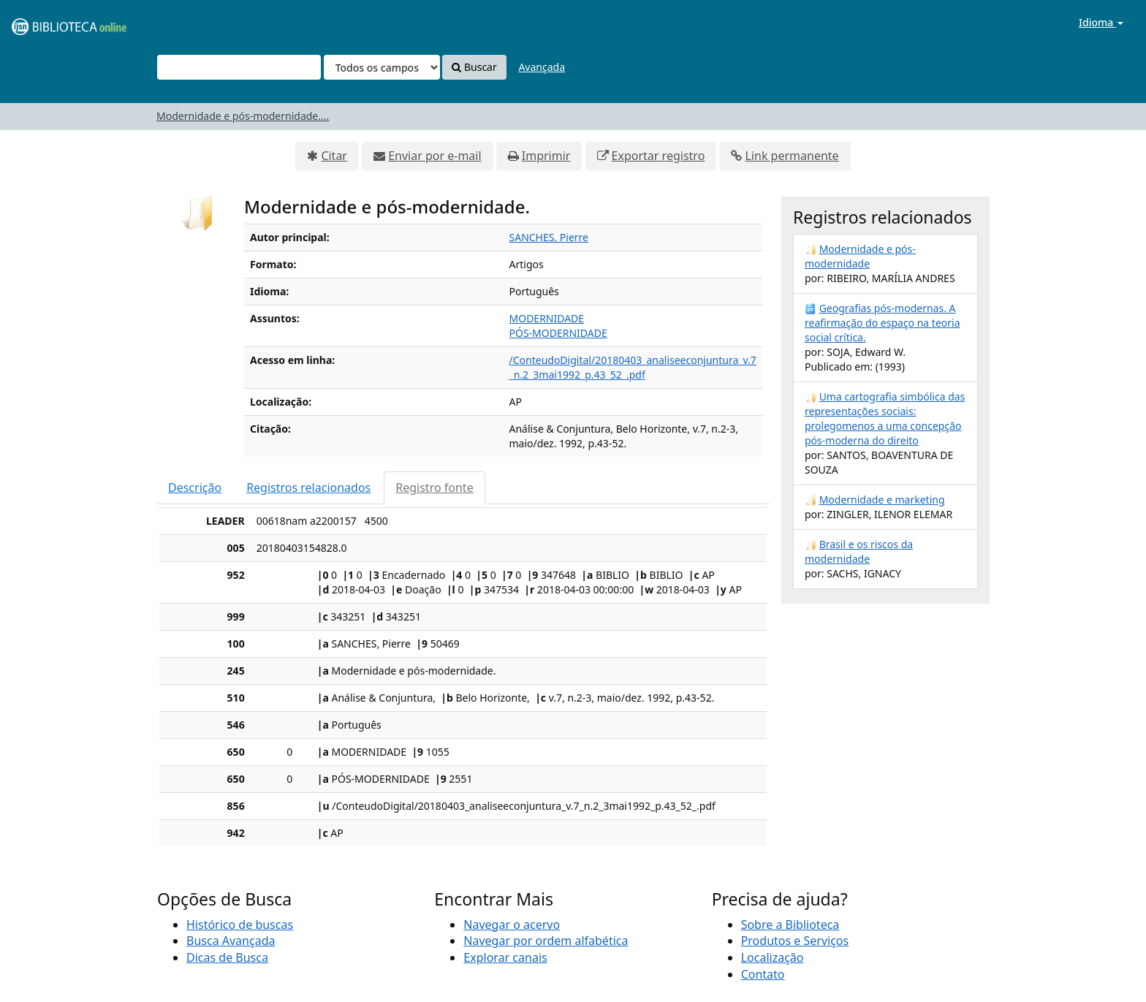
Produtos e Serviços (795, 941)
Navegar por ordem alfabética (545, 941)
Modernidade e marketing (882, 499)
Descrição (194, 487)
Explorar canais (505, 957)
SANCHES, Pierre (549, 237)
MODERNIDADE (547, 318)
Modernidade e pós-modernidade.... (242, 116)
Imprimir (546, 156)
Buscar (474, 67)
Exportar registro (658, 156)
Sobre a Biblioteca (790, 924)
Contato (763, 974)
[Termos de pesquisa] (239, 67)
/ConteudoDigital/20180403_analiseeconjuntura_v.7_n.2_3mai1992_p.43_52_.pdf (632, 367)
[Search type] (382, 67)
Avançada (541, 67)
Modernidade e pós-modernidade (860, 256)
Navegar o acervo (511, 924)
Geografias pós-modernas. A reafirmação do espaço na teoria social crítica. (882, 322)
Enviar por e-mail (434, 156)
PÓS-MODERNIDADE (558, 333)
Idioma (1101, 22)
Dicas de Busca (227, 957)
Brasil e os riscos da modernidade (859, 551)
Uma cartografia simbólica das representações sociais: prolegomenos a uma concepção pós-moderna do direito (885, 418)
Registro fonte (434, 487)
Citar (334, 156)
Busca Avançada (230, 941)
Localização (772, 957)
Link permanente (791, 156)
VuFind (47, 22)
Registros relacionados (308, 487)
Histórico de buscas (239, 924)
